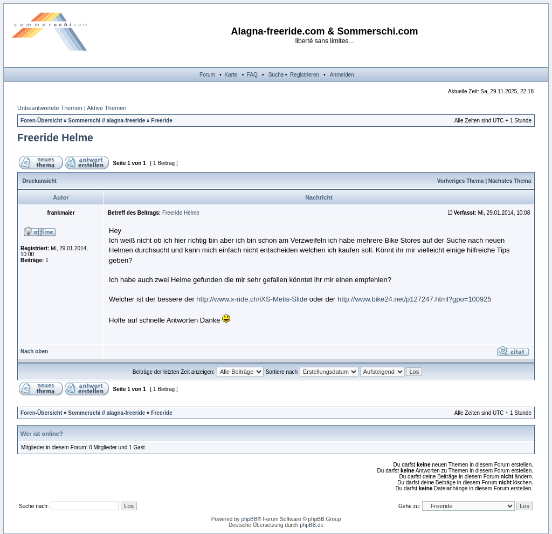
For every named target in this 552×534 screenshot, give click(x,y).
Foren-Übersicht (41, 121)
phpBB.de (311, 525)
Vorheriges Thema (460, 181)
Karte (230, 75)
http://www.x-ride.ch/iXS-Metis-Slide (251, 299)
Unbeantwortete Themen (49, 108)
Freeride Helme (55, 137)
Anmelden (342, 75)
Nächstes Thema (509, 181)
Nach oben (34, 351)
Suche (276, 75)
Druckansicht (40, 181)
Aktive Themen (106, 108)
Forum (207, 75)
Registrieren (304, 75)
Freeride (161, 121)
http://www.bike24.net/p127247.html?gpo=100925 (414, 299)
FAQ (252, 75)
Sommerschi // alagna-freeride (106, 121)
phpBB (249, 519)
